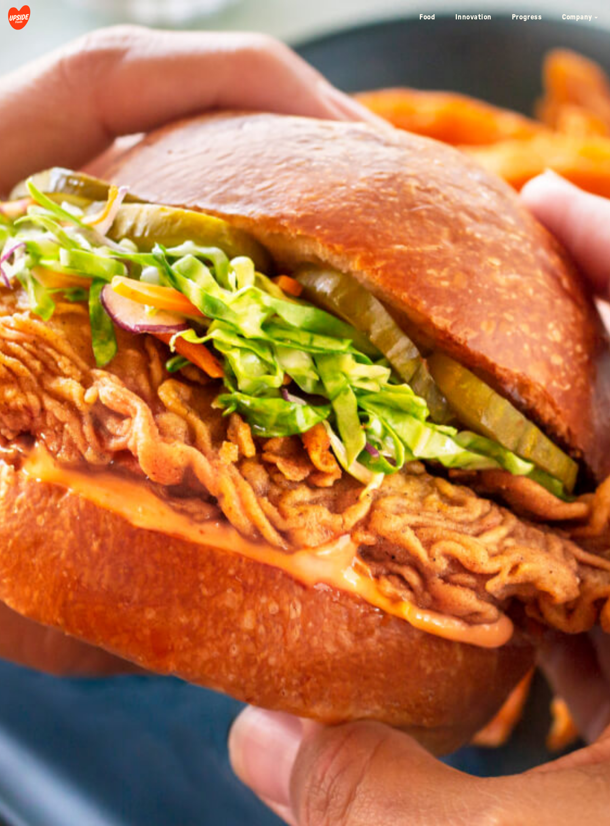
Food (427, 17)
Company (580, 17)
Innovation (473, 17)
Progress (527, 17)
